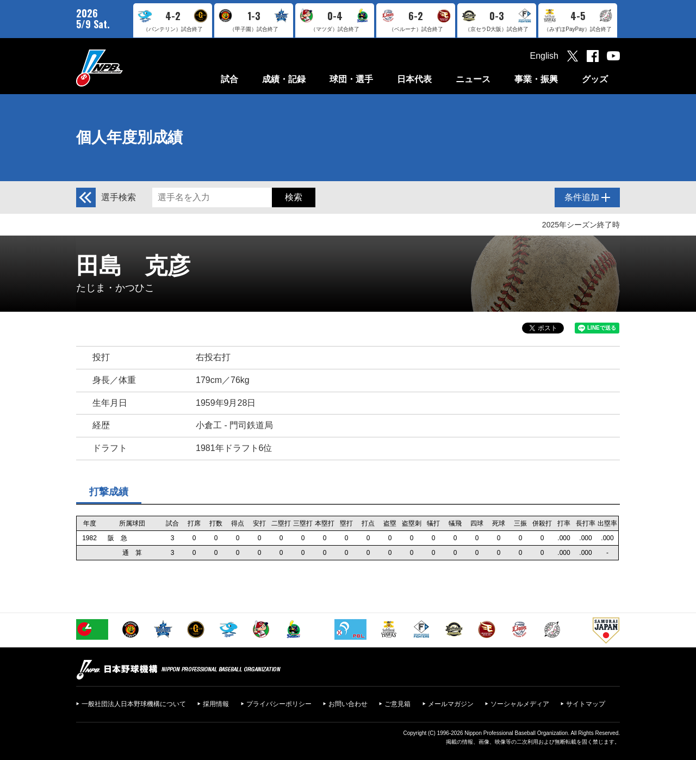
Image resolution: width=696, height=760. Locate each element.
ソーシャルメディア (519, 704)
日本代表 (414, 79)
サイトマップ (585, 704)
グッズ (595, 79)
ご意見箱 (397, 704)
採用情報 (216, 704)
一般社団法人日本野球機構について (134, 704)
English (544, 55)
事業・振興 (536, 79)
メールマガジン (451, 704)
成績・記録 (284, 79)
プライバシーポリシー (279, 704)
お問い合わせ (348, 704)
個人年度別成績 (129, 137)
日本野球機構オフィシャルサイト (126, 68)
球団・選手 (351, 79)
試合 (229, 79)
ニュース (473, 79)
